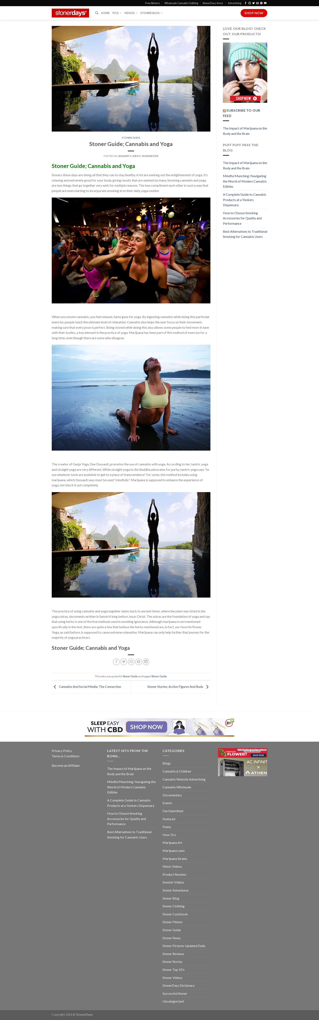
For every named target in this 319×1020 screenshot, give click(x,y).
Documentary (172, 795)
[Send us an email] (257, 3)
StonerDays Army (213, 3)
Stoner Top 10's (174, 969)
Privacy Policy (62, 751)
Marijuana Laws (174, 850)
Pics (116, 13)
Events (167, 803)
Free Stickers (152, 3)
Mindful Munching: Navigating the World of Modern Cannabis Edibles (245, 181)
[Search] (96, 13)
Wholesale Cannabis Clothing (181, 3)
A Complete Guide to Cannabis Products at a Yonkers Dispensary (244, 199)
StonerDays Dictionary (179, 985)
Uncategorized (173, 1001)
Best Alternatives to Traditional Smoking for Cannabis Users (245, 234)
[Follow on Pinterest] (261, 3)
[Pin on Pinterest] (138, 661)
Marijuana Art (172, 842)
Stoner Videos (172, 978)
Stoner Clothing (174, 906)
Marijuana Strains (175, 858)
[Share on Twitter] (123, 661)
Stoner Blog (151, 13)
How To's (169, 835)
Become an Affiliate (66, 765)
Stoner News (172, 938)
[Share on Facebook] (116, 661)
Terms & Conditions (65, 756)
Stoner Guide (131, 137)
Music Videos (172, 866)
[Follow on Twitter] (253, 3)
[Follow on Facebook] (245, 3)
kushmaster (150, 156)
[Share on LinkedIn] (146, 661)
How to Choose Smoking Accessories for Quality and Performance (242, 218)
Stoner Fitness (172, 922)
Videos (131, 13)
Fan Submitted (173, 811)
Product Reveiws (174, 874)
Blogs (167, 763)
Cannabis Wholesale (177, 787)
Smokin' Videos (173, 882)
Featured (169, 819)
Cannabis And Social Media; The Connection (86, 686)
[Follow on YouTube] (265, 3)
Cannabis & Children (177, 771)
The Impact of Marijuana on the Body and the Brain (245, 130)
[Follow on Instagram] (249, 3)
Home (105, 13)
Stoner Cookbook (175, 914)
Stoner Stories (172, 961)
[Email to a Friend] (131, 661)
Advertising (234, 3)
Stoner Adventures (176, 890)
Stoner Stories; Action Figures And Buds (178, 686)
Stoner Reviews (173, 954)
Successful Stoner (175, 993)
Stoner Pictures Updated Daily (184, 946)
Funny (167, 827)
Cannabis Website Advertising (184, 779)
